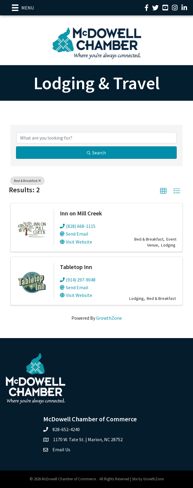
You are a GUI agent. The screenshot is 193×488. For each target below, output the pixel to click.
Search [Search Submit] (96, 153)
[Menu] (23, 7)
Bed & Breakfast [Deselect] (27, 180)
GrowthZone (109, 318)
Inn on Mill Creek (81, 213)
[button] (163, 191)
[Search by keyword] (96, 137)
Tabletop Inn (76, 267)
